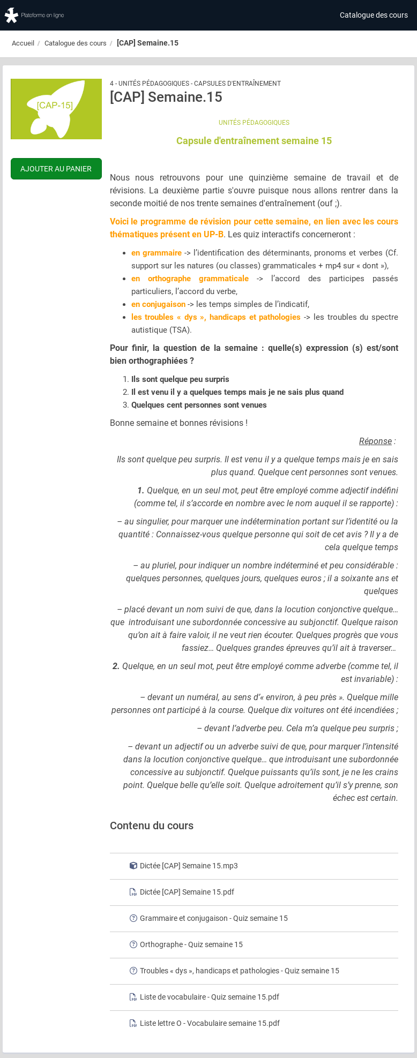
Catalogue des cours (374, 15)
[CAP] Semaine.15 (147, 43)
